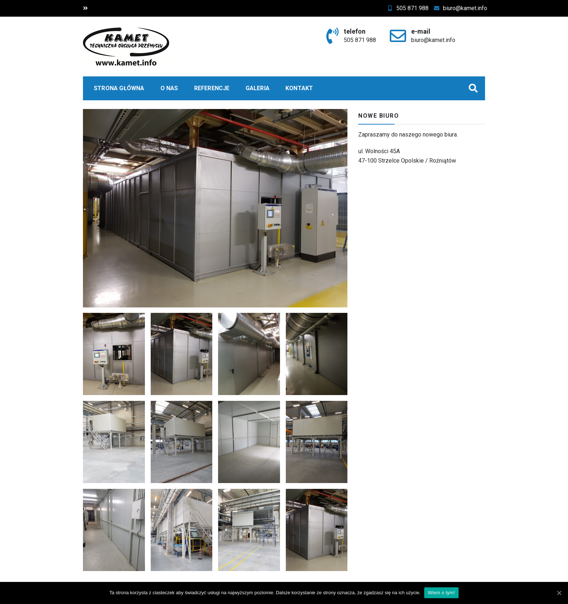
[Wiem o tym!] (559, 592)
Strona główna (119, 88)
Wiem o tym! (441, 592)
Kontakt (299, 88)
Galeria (258, 88)
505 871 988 (414, 8)
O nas (169, 88)
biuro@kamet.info (466, 8)
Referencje (212, 88)
